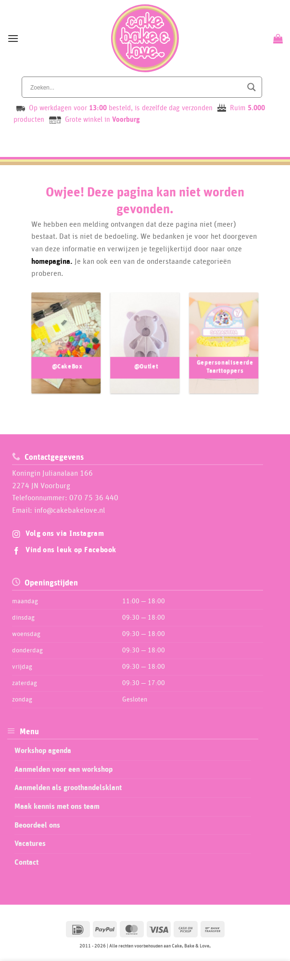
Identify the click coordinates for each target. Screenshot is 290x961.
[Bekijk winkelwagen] (277, 38)
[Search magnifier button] (251, 87)
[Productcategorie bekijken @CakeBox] (66, 351)
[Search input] (135, 87)
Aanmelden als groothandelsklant (68, 788)
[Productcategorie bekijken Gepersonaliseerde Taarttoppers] (224, 351)
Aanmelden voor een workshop (63, 769)
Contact (26, 862)
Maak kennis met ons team (57, 806)
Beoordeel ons (37, 825)
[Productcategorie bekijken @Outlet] (145, 351)
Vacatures (30, 843)
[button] (13, 38)
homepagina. (52, 261)
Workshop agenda (42, 750)
